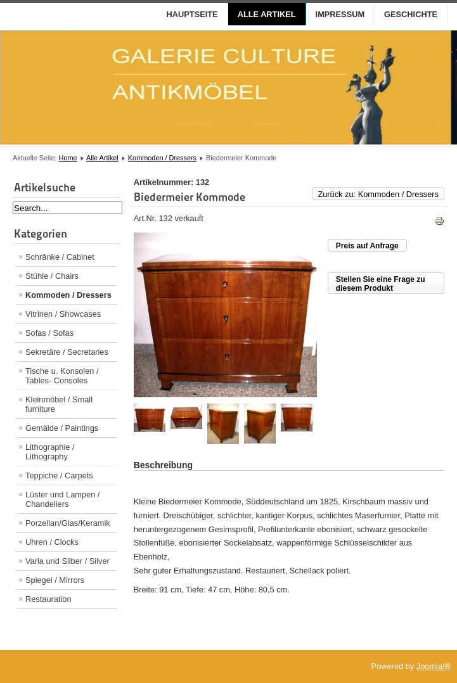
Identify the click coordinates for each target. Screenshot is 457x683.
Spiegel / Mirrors (54, 580)
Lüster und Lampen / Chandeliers (62, 499)
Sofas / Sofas (49, 333)
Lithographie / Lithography (50, 451)
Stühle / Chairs (52, 276)
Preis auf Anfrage (367, 245)
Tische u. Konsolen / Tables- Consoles (61, 375)
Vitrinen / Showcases (63, 314)
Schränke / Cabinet (59, 257)
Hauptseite (192, 14)
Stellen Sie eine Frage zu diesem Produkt (380, 284)
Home (68, 158)
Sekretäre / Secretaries (66, 352)
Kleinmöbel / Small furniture (59, 404)
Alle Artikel (267, 14)
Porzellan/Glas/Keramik (67, 523)
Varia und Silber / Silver (67, 561)
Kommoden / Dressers (162, 158)
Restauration (48, 599)
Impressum (340, 14)
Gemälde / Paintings (61, 428)
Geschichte (410, 14)
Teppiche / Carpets (59, 475)
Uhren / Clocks (52, 542)
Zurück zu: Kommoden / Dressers (378, 194)
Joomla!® (433, 666)
